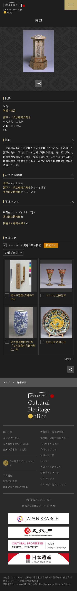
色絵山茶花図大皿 (56, 342)
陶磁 (5, 110)
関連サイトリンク (49, 472)
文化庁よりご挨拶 (49, 443)
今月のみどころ (48, 449)
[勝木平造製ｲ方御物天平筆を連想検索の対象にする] (7, 295)
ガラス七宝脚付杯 (56, 295)
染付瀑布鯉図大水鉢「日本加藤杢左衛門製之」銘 (23, 345)
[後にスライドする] (69, 359)
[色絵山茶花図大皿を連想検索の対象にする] (42, 342)
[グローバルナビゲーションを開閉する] (70, 5)
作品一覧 (7, 432)
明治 (13, 110)
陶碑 (5, 183)
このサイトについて (50, 467)
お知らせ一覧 (47, 455)
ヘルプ (43, 461)
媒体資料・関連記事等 (52, 432)
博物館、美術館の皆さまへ (54, 438)
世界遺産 (7, 475)
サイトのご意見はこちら (53, 484)
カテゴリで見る (11, 438)
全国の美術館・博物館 (14, 449)
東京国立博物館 (12, 192)
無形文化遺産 (10, 481)
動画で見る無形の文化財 (16, 487)
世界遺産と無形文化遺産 (16, 443)
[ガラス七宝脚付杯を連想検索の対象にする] (42, 295)
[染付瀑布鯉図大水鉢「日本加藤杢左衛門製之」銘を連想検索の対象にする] (7, 342)
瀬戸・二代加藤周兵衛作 (17, 117)
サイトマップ (47, 478)
